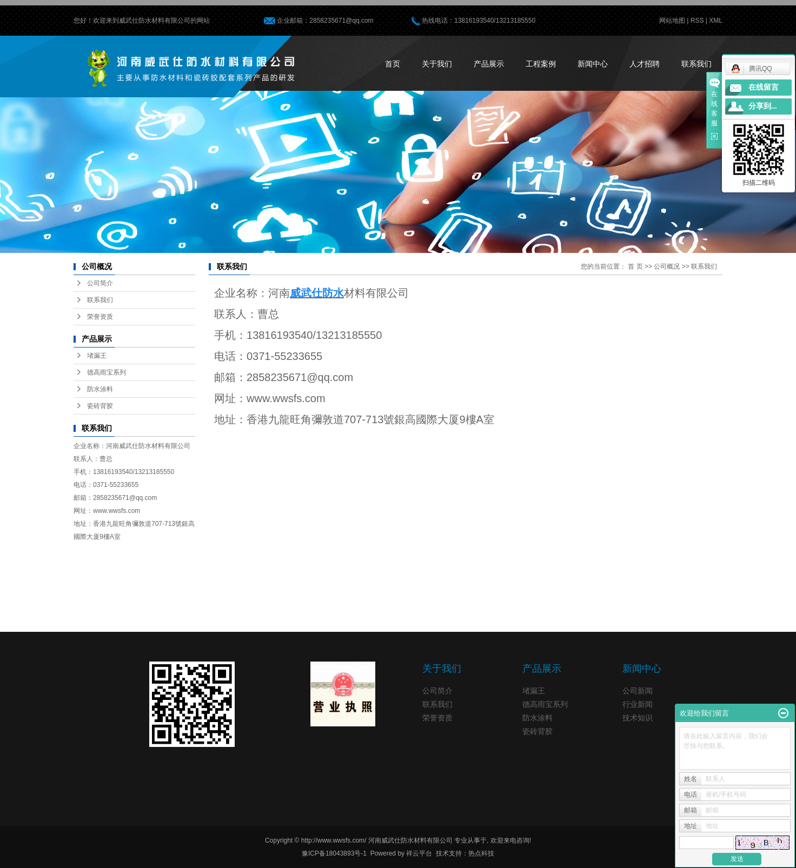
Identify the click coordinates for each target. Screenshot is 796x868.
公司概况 (667, 266)
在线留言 (763, 87)
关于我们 (437, 63)
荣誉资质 (100, 317)
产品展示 (489, 63)
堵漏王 (97, 355)
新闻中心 (593, 63)
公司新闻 (637, 690)
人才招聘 (644, 63)
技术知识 (637, 717)
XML (715, 20)
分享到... (762, 106)
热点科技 (481, 853)
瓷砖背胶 (100, 406)
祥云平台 (419, 853)
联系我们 (696, 63)
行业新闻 (637, 704)
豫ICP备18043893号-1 (334, 853)
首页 (392, 63)
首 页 (635, 266)
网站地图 (672, 20)
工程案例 (541, 63)
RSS (697, 20)
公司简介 (100, 283)
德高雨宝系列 (106, 372)
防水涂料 (100, 389)
